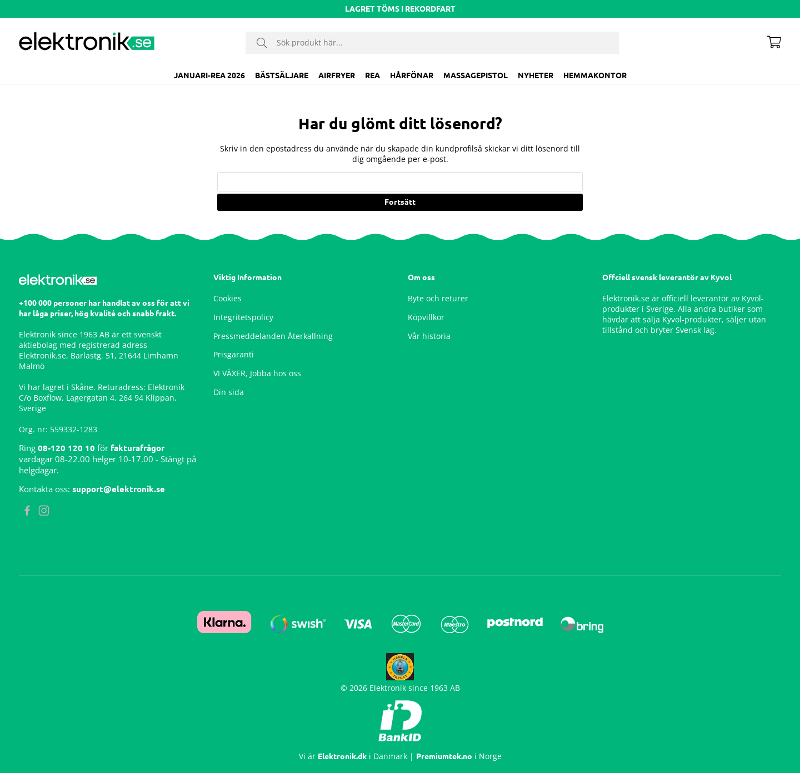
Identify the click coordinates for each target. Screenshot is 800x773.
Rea (372, 75)
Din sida (228, 392)
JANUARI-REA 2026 (209, 75)
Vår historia (429, 336)
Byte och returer (438, 298)
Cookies (227, 298)
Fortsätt (400, 202)
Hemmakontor (595, 75)
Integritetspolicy (243, 317)
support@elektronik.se (118, 489)
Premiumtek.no (444, 756)
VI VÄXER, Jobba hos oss (257, 373)
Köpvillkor (426, 317)
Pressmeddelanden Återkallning (273, 336)
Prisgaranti (233, 354)
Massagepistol (475, 75)
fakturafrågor (137, 448)
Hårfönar (411, 75)
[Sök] (432, 43)
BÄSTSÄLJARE (281, 75)
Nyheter (535, 75)
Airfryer (336, 75)
